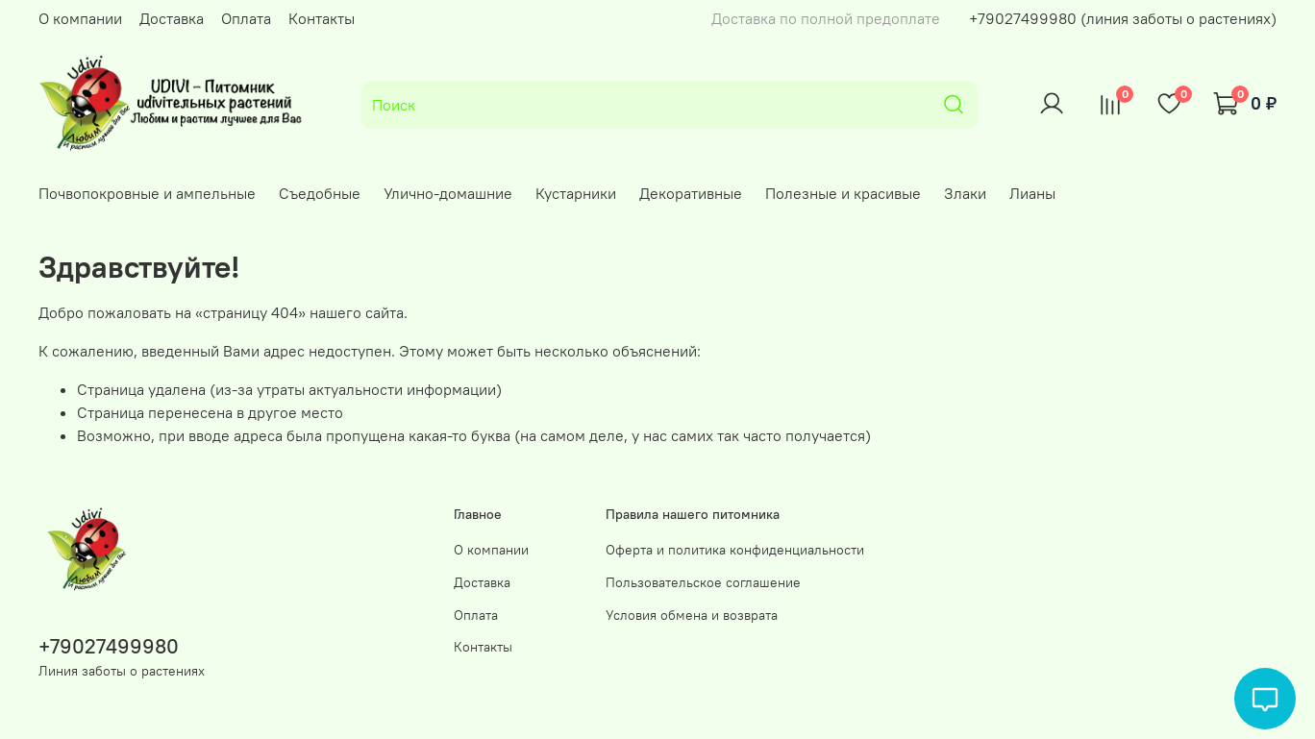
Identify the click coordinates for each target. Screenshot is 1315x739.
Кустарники (575, 193)
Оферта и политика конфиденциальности (735, 549)
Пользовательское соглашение (703, 582)
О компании (80, 18)
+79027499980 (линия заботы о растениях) (1123, 18)
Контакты (321, 18)
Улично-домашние (448, 193)
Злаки (965, 193)
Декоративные (690, 193)
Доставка (171, 18)
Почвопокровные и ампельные (147, 193)
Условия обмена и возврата (692, 615)
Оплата (246, 18)
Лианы (1032, 193)
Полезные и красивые (843, 193)
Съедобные (319, 193)
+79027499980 (108, 646)
